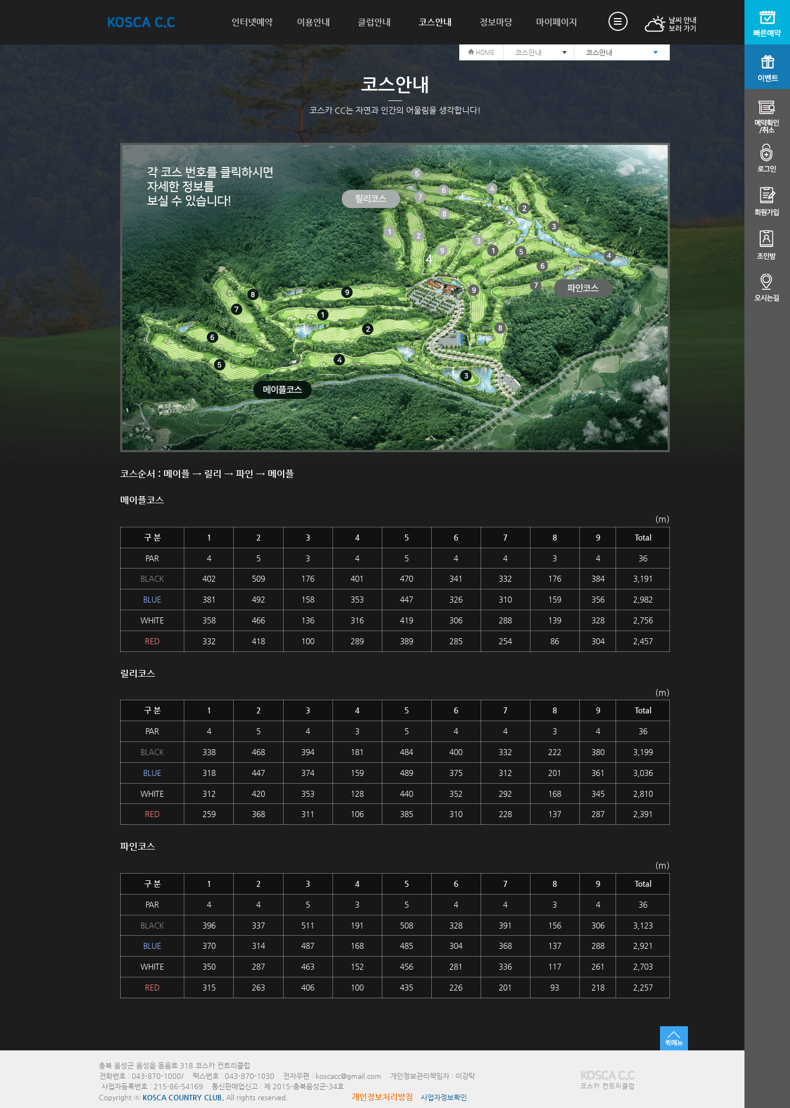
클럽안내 (374, 22)
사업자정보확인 (444, 1097)
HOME (481, 52)
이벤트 (767, 66)
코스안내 (435, 22)
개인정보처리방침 (382, 1096)
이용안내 (313, 22)
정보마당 (495, 22)
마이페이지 (556, 22)
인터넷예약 (252, 22)
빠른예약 (767, 22)
